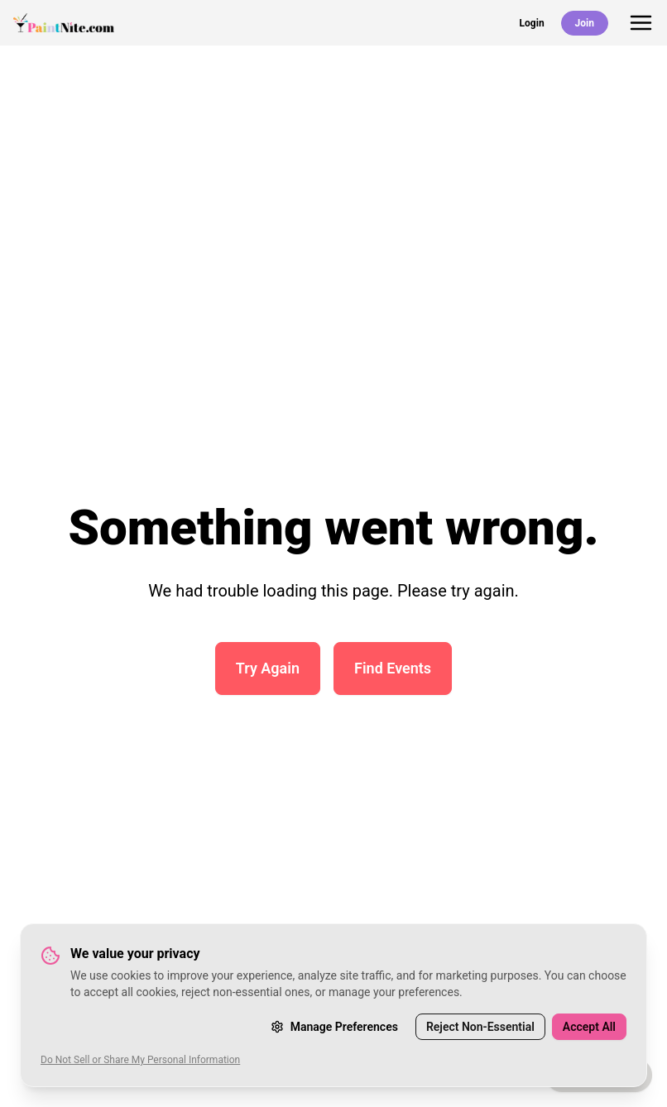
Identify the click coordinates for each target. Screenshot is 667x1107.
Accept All (589, 1026)
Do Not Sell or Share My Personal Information (140, 1060)
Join (584, 23)
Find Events (392, 668)
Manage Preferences (334, 1026)
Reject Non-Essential (480, 1026)
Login (532, 23)
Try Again (268, 668)
